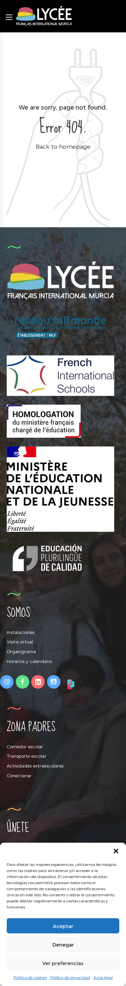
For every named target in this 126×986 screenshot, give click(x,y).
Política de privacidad (70, 977)
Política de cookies (30, 977)
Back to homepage (63, 146)
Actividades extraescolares (35, 765)
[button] (116, 851)
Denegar (63, 944)
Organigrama (21, 651)
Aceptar (63, 926)
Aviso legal (103, 977)
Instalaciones (20, 632)
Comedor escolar (25, 746)
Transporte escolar (26, 756)
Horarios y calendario (29, 661)
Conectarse (19, 775)
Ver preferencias (63, 963)
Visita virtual (20, 641)
